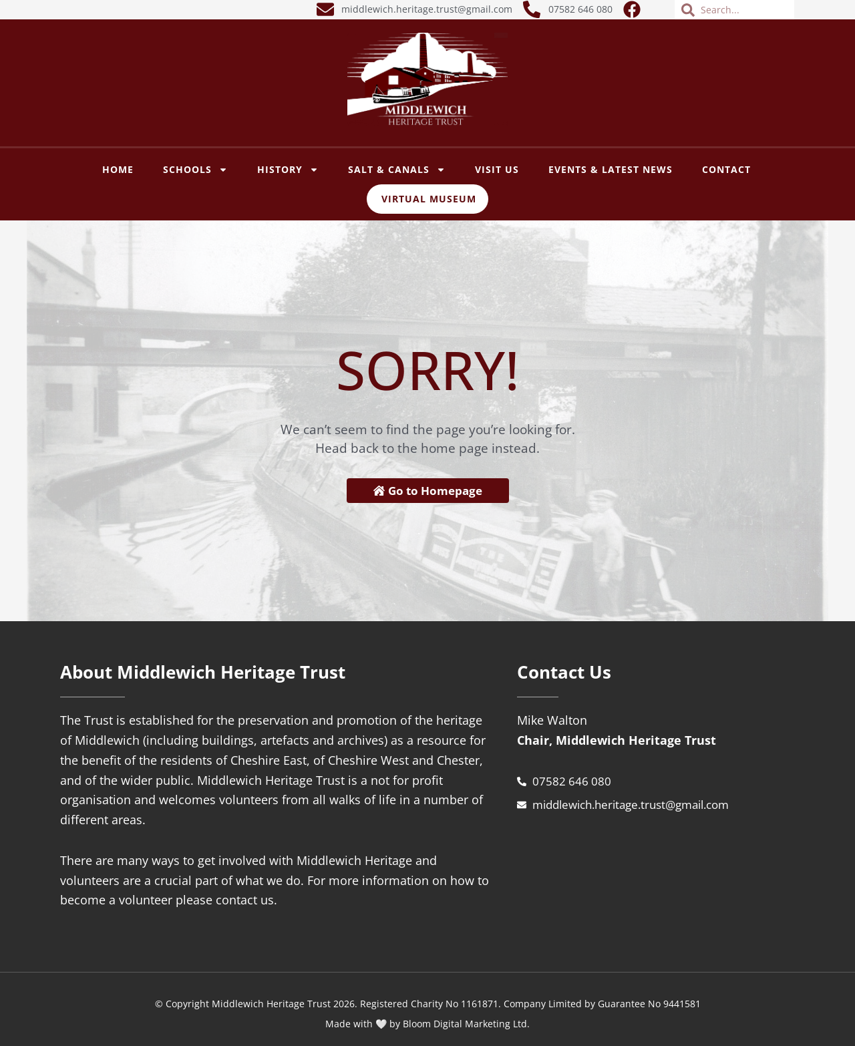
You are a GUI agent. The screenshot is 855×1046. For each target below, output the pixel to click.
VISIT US (497, 169)
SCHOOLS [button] (195, 169)
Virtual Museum (428, 198)
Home (118, 169)
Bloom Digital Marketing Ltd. (466, 1024)
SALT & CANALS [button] (397, 169)
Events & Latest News (610, 169)
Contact (726, 169)
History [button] (288, 169)
